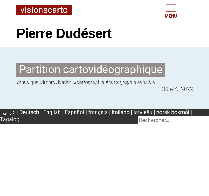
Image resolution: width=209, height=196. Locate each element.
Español (74, 112)
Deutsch (29, 112)
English (52, 112)
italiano (121, 112)
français (98, 112)
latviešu (143, 112)
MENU (171, 11)
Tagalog (9, 119)
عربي (9, 112)
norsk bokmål (172, 112)
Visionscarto (44, 10)
